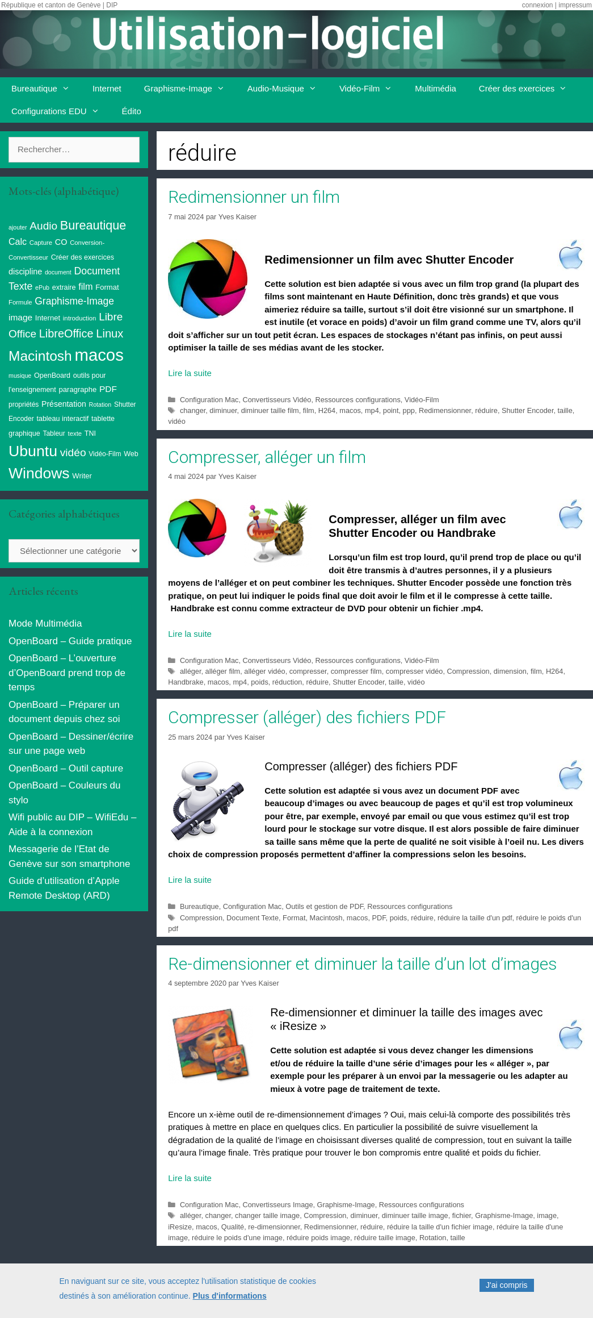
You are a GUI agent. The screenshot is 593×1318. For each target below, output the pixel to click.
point (391, 410)
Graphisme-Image (190, 88)
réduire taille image (384, 1237)
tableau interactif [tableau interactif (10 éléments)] (62, 419)
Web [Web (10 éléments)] (131, 454)
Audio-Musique (287, 88)
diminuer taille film (270, 410)
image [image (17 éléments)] (20, 317)
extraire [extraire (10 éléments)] (64, 287)
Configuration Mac (209, 399)
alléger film (223, 671)
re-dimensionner (274, 1227)
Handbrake (185, 682)
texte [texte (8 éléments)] (75, 433)
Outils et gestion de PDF (324, 906)
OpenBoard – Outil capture (66, 768)
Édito (131, 111)
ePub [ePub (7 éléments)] (42, 287)
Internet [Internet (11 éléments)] (47, 318)
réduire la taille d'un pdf (475, 918)
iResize (180, 1227)
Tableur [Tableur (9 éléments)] (54, 433)
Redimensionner (445, 410)
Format (294, 918)
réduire (486, 410)
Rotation (433, 1237)
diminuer (223, 410)
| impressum (573, 5)
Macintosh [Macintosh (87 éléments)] (40, 356)
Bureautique (46, 88)
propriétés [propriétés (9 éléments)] (24, 404)
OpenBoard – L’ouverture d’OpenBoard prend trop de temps (67, 673)
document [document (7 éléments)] (58, 272)
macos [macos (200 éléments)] (98, 354)
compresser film (356, 671)
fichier (461, 1215)
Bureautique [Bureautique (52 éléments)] (93, 225)
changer (192, 410)
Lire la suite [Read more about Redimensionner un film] (190, 373)
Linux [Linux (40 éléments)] (109, 333)
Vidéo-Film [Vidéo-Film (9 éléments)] (105, 454)
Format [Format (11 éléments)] (107, 287)
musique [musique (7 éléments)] (20, 375)
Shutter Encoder (527, 410)
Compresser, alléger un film (267, 457)
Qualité (232, 1227)
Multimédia (435, 88)
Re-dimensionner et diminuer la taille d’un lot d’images (362, 964)
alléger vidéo (264, 671)
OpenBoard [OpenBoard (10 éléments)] (52, 375)
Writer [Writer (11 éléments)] (82, 476)
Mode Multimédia (45, 623)
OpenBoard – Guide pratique (70, 641)
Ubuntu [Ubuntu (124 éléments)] (33, 451)
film (308, 410)
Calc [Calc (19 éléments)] (18, 242)
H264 (326, 410)
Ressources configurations (358, 399)
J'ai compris (506, 1285)
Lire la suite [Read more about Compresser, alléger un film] (190, 634)
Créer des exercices (528, 88)
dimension (510, 671)
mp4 (372, 410)
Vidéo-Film (371, 88)
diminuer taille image (415, 1215)
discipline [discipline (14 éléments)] (25, 271)
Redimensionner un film (254, 197)
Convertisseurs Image (277, 1204)
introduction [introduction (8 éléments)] (79, 318)
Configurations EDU (61, 111)
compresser (308, 671)
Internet (106, 88)
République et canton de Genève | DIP (59, 5)
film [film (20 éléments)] (85, 286)
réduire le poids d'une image (237, 1237)
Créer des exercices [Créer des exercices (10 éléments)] (82, 257)
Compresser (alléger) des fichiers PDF (307, 717)
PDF (378, 918)
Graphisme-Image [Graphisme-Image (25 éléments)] (74, 301)
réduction (287, 682)
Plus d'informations (230, 1295)
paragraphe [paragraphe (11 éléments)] (78, 389)
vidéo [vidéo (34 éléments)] (73, 452)
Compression (468, 671)
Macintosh (326, 918)
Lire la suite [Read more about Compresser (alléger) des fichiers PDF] (190, 880)
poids (259, 682)
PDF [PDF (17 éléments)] (108, 389)
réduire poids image (318, 1237)
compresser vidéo (414, 671)
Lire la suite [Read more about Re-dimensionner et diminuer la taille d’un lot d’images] (190, 1178)
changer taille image (267, 1215)
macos (350, 410)
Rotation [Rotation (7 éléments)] (100, 404)
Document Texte (252, 918)
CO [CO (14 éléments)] (61, 242)
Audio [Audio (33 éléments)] (43, 226)
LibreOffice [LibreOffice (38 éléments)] (66, 333)
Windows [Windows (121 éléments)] (39, 473)
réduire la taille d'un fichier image (440, 1227)
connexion (537, 5)
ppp (409, 410)
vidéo (176, 421)
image (547, 1215)
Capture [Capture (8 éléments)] (41, 242)
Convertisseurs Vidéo (276, 399)
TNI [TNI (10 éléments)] (90, 433)
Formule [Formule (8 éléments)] (20, 302)
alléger (190, 671)
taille (565, 410)
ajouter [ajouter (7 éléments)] (18, 227)
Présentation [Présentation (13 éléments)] (63, 403)
